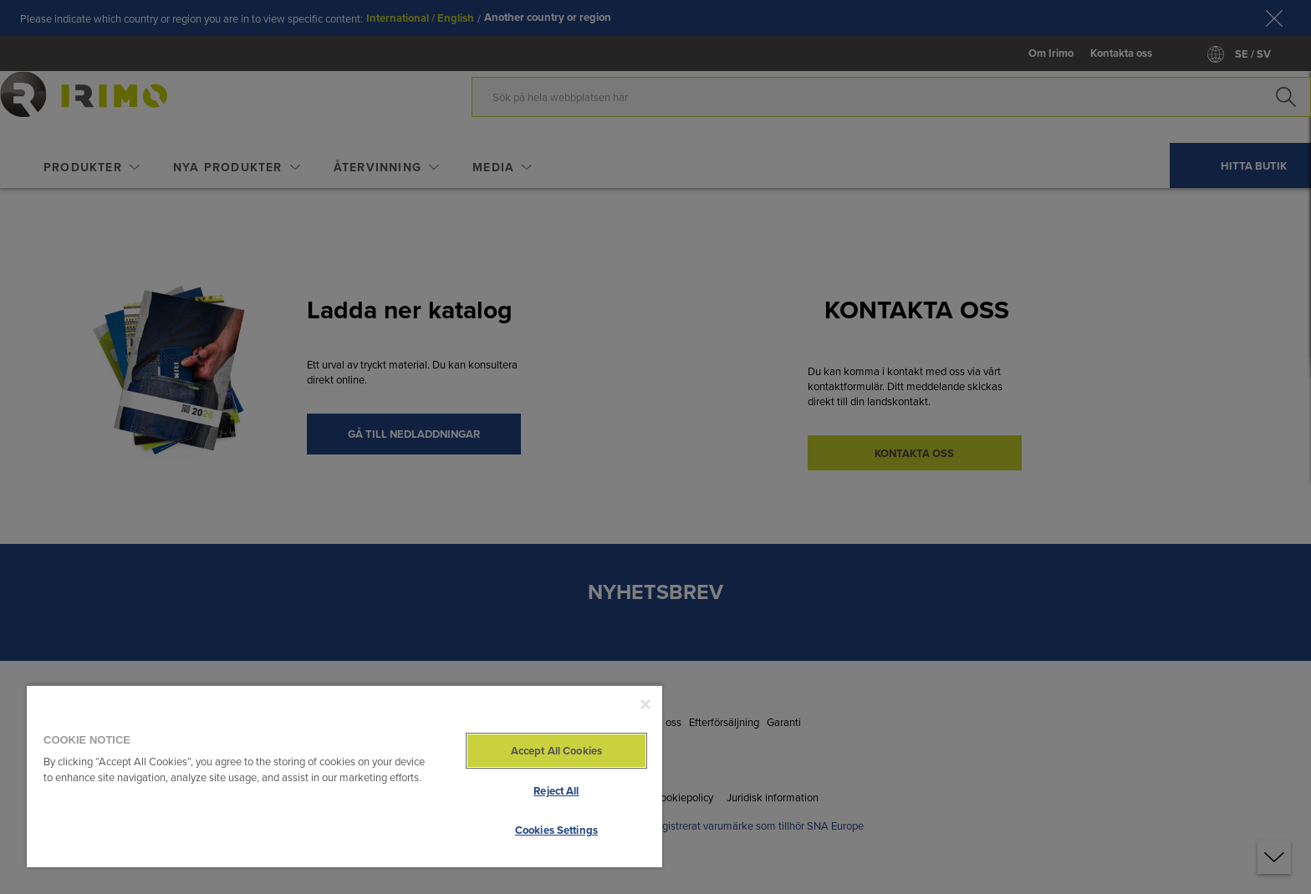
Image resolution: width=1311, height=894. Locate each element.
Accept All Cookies (556, 751)
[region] (344, 775)
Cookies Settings (556, 830)
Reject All (556, 791)
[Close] (645, 704)
